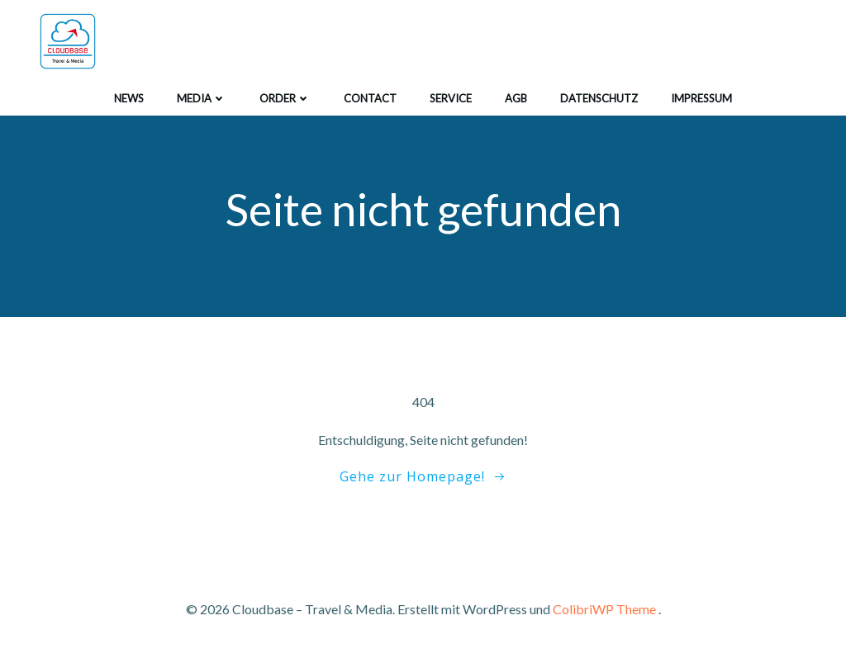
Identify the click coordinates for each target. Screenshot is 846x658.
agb (516, 98)
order (285, 98)
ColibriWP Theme (604, 609)
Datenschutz (599, 98)
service (451, 98)
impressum (701, 98)
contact (370, 98)
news (129, 98)
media (201, 98)
